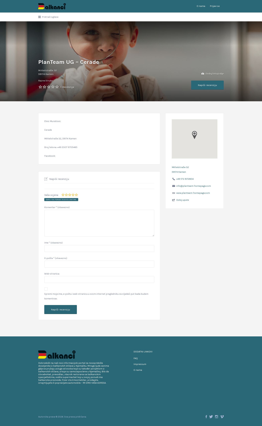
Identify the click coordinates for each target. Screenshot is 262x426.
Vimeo (222, 417)
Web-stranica (51, 273)
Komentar (57, 207)
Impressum (140, 364)
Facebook (206, 417)
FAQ (136, 358)
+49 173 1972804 (185, 179)
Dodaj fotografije (213, 74)
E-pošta (55, 258)
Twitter (211, 417)
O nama (201, 6)
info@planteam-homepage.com (193, 186)
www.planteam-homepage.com (193, 193)
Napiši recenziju (207, 85)
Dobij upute (182, 200)
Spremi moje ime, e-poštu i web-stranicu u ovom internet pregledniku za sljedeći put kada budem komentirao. (96, 296)
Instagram (216, 417)
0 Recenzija (67, 87)
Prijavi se (215, 6)
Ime (53, 242)
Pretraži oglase (50, 17)
